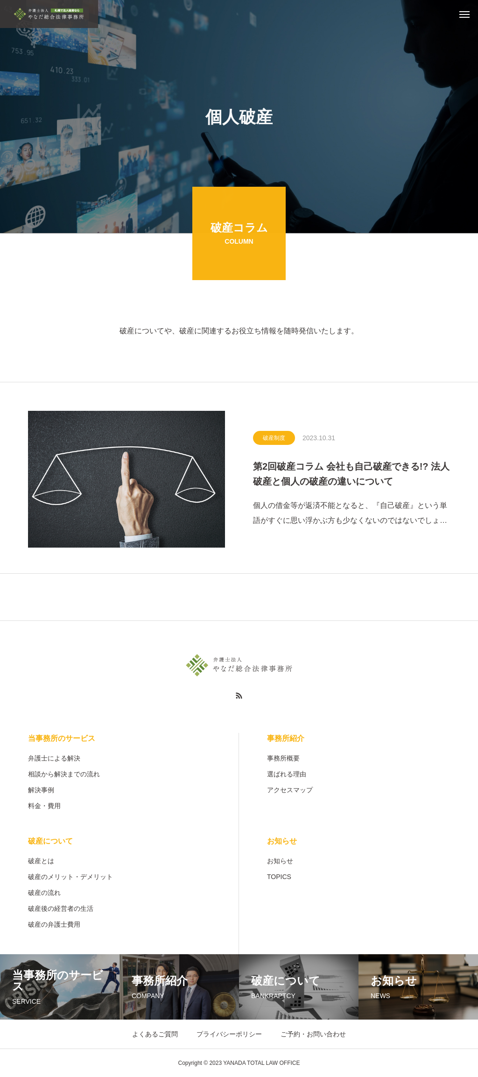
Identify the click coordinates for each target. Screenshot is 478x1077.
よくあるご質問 (155, 1034)
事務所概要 (283, 758)
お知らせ (282, 841)
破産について (50, 841)
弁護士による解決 (54, 758)
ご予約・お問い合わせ (313, 1034)
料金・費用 (44, 806)
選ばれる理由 (286, 774)
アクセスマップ (290, 790)
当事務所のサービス (61, 738)
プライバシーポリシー (229, 1034)
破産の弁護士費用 (54, 924)
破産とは (41, 861)
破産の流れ (44, 892)
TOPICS (279, 876)
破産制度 (274, 439)
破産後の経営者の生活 (60, 908)
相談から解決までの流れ (64, 774)
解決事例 (41, 790)
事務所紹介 (285, 738)
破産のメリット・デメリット (70, 876)
